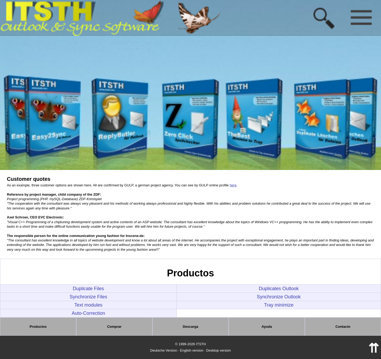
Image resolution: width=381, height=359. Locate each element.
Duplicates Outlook (279, 288)
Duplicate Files (88, 288)
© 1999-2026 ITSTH (190, 344)
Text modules (88, 305)
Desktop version (218, 350)
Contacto (342, 327)
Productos (38, 327)
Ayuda (266, 327)
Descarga (190, 327)
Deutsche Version (163, 350)
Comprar (114, 327)
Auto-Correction (88, 313)
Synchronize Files (88, 296)
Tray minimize (278, 305)
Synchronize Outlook (279, 296)
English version (191, 350)
